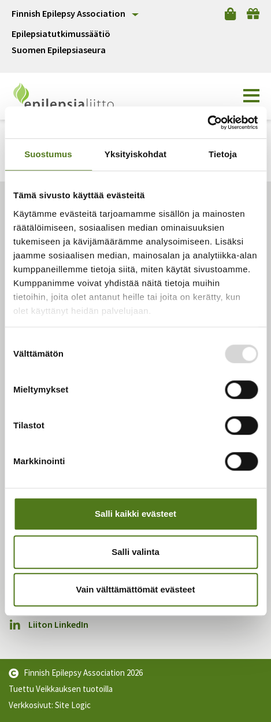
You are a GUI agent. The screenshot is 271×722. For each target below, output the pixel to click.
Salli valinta (135, 552)
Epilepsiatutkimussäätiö (61, 33)
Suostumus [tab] (48, 154)
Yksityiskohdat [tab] (135, 154)
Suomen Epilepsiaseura (59, 50)
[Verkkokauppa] (230, 13)
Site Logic (73, 704)
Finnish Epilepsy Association (68, 13)
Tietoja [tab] (223, 154)
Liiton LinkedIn (48, 624)
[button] (251, 96)
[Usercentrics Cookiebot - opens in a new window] (207, 122)
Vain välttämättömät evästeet (135, 589)
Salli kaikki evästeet (135, 514)
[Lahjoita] (253, 13)
